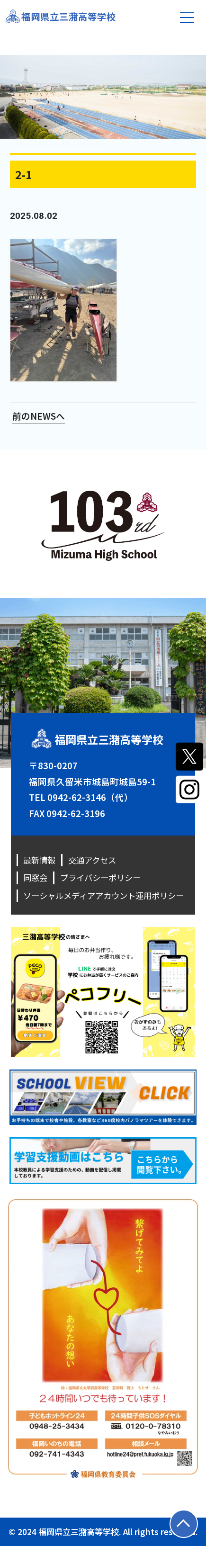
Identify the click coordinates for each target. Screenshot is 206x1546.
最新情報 (39, 860)
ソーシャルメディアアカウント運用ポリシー (103, 895)
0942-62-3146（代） (90, 797)
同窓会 (35, 877)
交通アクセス (92, 860)
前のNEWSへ (38, 415)
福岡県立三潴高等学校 (68, 16)
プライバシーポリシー (100, 877)
